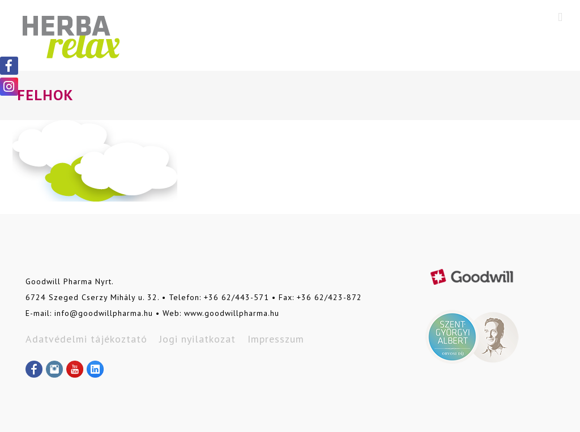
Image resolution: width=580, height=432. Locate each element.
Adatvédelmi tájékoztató (86, 338)
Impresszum (276, 338)
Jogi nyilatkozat (197, 338)
